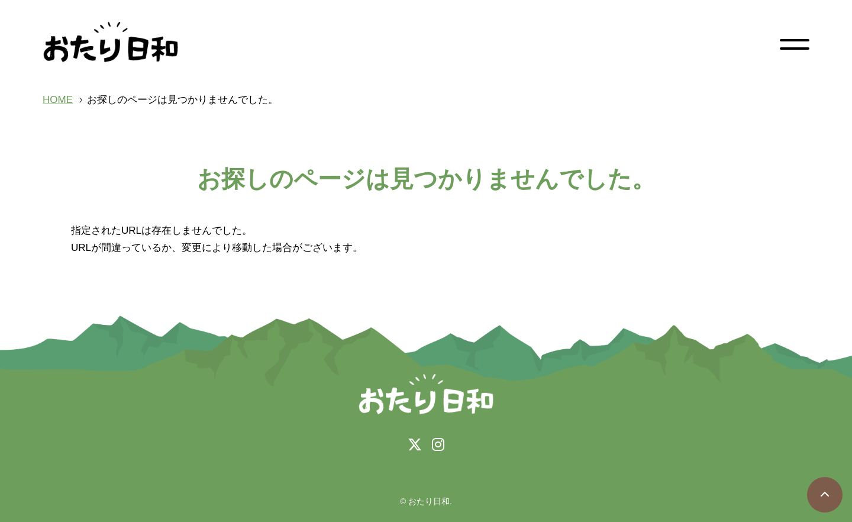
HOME (58, 99)
